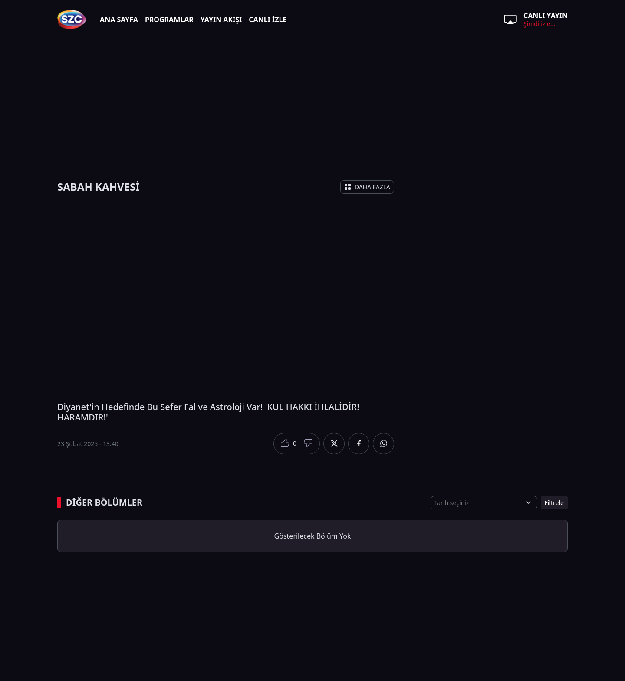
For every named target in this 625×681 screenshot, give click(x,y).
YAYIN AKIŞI (221, 19)
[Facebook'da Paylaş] (358, 443)
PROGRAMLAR (169, 19)
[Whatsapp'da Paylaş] (383, 443)
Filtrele (554, 503)
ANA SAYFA (119, 19)
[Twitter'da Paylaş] (334, 443)
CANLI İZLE (267, 19)
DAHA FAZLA (367, 187)
